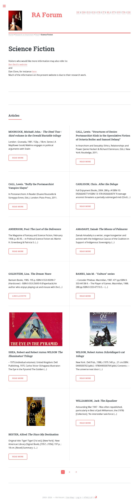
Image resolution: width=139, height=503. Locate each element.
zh (129, 12)
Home (10, 35)
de (78, 12)
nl (108, 12)
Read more (18, 158)
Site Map (70, 497)
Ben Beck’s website (17, 64)
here (34, 71)
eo (88, 12)
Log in (78, 497)
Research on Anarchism (24, 35)
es (93, 12)
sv (118, 12)
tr (123, 12)
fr (98, 12)
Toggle (5, 6)
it (103, 12)
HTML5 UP (88, 497)
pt (113, 12)
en (83, 12)
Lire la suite (19, 296)
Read (37, 35)
